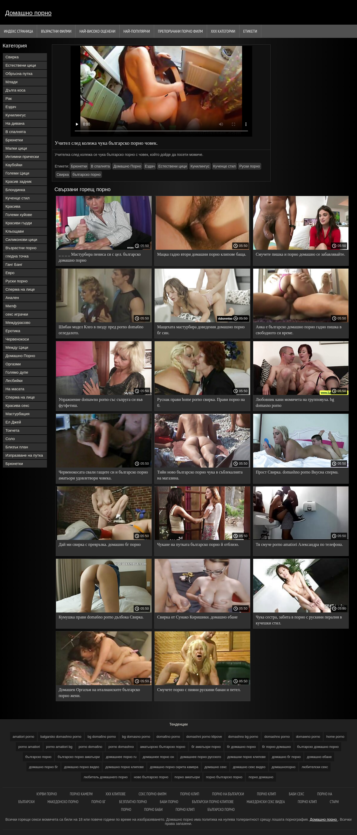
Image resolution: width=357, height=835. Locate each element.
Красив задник (18, 181)
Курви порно (47, 793)
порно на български (228, 793)
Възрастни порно (21, 248)
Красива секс (17, 405)
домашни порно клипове (246, 757)
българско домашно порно (318, 747)
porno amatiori (29, 747)
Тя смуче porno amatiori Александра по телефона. (299, 544)
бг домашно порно (241, 747)
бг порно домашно (276, 747)
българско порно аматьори (79, 757)
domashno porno (277, 737)
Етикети (250, 31)
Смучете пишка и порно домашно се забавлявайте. (300, 254)
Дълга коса (15, 90)
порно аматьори (187, 777)
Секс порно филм (153, 793)
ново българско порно (151, 777)
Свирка (12, 57)
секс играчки (16, 314)
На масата (14, 389)
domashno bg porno (243, 737)
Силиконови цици (21, 239)
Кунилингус (15, 115)
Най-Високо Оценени (97, 31)
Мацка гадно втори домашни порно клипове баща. (201, 254)
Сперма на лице (20, 289)
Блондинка (15, 189)
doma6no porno (168, 737)
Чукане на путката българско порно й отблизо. (198, 544)
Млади (11, 82)
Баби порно (169, 801)
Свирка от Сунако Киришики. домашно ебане (197, 617)
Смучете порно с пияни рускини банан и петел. (199, 689)
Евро (10, 272)
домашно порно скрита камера (174, 767)
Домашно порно (28, 12)
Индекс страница (18, 31)
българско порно (86, 174)
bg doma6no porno (101, 737)
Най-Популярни (136, 31)
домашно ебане (319, 757)
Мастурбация (17, 414)
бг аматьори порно (206, 747)
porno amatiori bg (59, 747)
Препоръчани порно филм (180, 31)
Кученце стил (17, 198)
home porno (335, 737)
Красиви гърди (18, 223)
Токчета (12, 430)
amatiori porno (23, 737)
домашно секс (215, 767)
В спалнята (15, 131)
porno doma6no (90, 747)
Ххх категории (223, 31)
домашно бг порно (286, 757)
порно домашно (261, 777)
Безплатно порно (133, 801)
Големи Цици (17, 173)
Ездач (10, 107)
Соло (10, 438)
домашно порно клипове (124, 767)
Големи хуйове (18, 214)
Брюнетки (14, 140)
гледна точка (17, 256)
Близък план (16, 447)
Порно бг (98, 801)
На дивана (14, 123)
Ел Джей (13, 422)
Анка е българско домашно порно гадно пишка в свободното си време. (299, 330)
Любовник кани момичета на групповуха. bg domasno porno (295, 402)
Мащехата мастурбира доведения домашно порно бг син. (201, 330)
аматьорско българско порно (162, 747)
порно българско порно (224, 777)
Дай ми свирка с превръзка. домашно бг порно (100, 544)
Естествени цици (20, 65)
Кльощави (14, 231)
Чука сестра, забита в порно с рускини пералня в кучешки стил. (299, 620)
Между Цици (16, 347)
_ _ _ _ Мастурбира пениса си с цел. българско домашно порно (100, 257)
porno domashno (121, 747)
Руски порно (16, 281)
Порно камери (81, 793)
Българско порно (221, 809)
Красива (12, 206)
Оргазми (13, 364)
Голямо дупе (16, 372)
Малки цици (16, 148)
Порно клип (189, 793)
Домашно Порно (20, 355)
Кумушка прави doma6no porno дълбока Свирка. (101, 617)
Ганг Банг (14, 264)
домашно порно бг (43, 767)
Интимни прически (22, 156)
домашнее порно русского (200, 757)
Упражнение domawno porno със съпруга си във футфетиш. (100, 402)
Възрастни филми (56, 31)
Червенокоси (17, 339)
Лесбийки (14, 380)
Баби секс (296, 793)
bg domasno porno (136, 737)
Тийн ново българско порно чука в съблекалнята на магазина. (200, 475)
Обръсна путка (18, 73)
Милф (10, 306)
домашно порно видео (81, 767)
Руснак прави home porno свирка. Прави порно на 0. (201, 402)
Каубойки (13, 165)
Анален (12, 297)
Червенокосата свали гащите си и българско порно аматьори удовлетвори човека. (103, 475)
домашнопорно (284, 767)
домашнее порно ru (121, 757)
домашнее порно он (158, 757)
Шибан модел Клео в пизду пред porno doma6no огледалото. (101, 330)
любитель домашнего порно (106, 777)
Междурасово (17, 322)
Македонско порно (62, 801)
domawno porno (308, 737)
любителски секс (315, 767)
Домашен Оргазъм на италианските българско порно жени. (99, 692)
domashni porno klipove (204, 737)
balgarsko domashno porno (60, 737)
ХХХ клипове (116, 793)
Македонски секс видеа (266, 801)
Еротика (12, 331)
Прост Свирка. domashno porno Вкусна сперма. (297, 472)
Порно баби (153, 809)
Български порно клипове (213, 801)
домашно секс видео (249, 767)
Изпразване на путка (24, 455)
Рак (8, 98)
